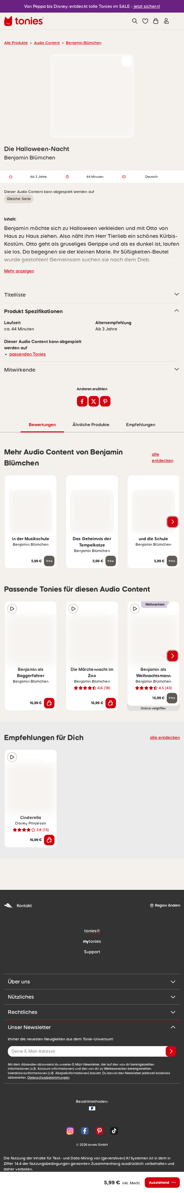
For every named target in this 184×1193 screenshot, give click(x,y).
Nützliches (92, 996)
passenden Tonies (26, 354)
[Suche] (135, 21)
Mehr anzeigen (18, 271)
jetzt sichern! (144, 6)
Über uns (92, 981)
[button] (145, 21)
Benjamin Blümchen (78, 43)
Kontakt (17, 905)
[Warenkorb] (156, 21)
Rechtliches (92, 1012)
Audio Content (43, 43)
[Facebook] (85, 1126)
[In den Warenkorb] (49, 703)
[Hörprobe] (12, 608)
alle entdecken (164, 457)
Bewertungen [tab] (42, 424)
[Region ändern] (164, 905)
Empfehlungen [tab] (140, 424)
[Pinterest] (99, 1126)
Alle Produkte (15, 43)
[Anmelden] (171, 1051)
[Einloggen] (166, 21)
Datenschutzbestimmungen (153, 1073)
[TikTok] (113, 1126)
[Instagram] (70, 1126)
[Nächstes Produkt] (172, 521)
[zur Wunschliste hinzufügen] (126, 61)
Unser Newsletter (92, 1027)
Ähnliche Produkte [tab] (90, 424)
